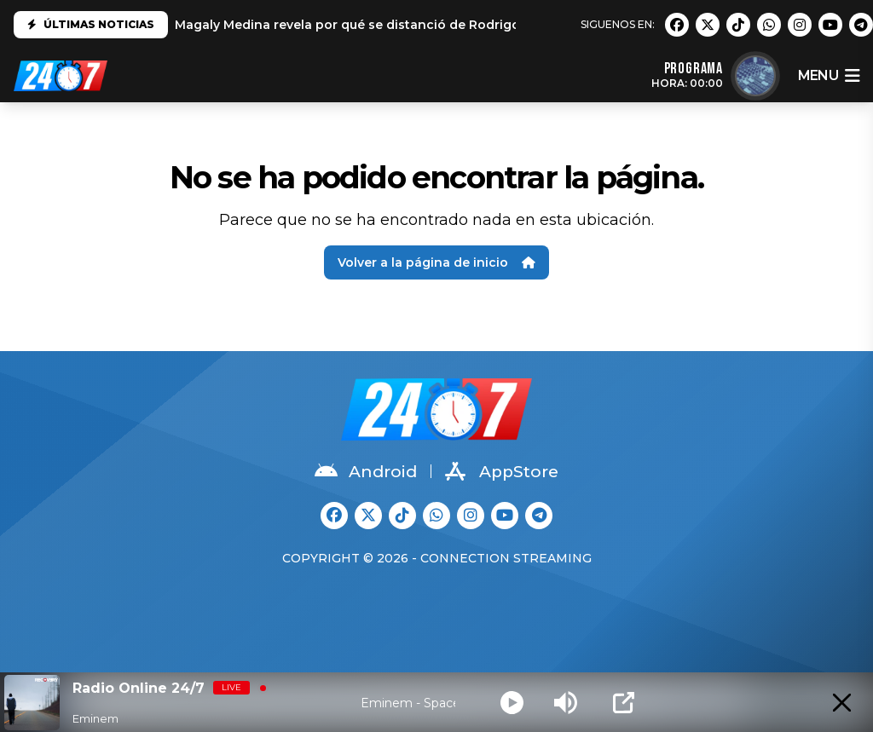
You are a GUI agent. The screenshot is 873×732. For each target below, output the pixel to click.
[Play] (512, 703)
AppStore (501, 471)
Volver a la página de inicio (436, 262)
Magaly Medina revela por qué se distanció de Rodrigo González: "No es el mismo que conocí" (472, 24)
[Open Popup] (624, 703)
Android (366, 471)
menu (828, 76)
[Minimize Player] (842, 703)
